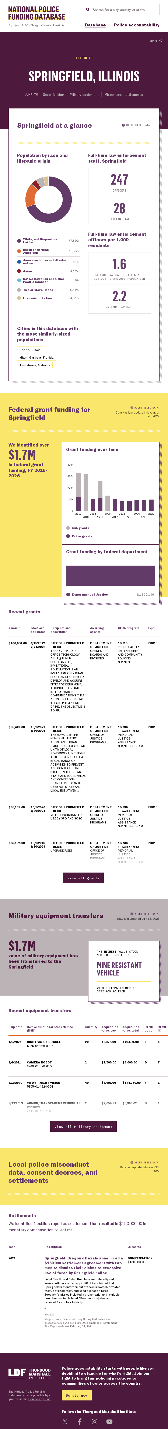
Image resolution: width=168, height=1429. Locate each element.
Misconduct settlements (124, 94)
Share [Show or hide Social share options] (155, 41)
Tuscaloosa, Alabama (36, 365)
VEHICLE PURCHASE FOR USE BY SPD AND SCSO (67, 823)
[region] (84, 758)
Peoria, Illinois (30, 350)
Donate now (76, 1402)
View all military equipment (83, 1133)
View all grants (83, 885)
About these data (136, 125)
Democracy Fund (39, 1405)
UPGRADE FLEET (61, 857)
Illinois (84, 58)
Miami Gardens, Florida (37, 357)
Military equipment (84, 94)
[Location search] (126, 9)
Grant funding (53, 94)
